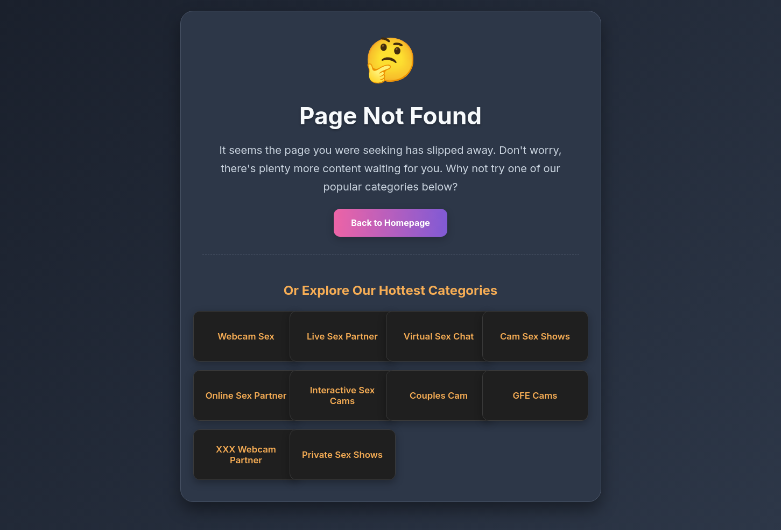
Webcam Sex (246, 336)
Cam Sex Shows (535, 336)
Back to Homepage (390, 222)
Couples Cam (439, 395)
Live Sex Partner (342, 336)
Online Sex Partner (246, 395)
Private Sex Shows (342, 454)
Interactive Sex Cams (342, 395)
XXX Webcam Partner (246, 454)
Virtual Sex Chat (439, 336)
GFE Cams (534, 395)
